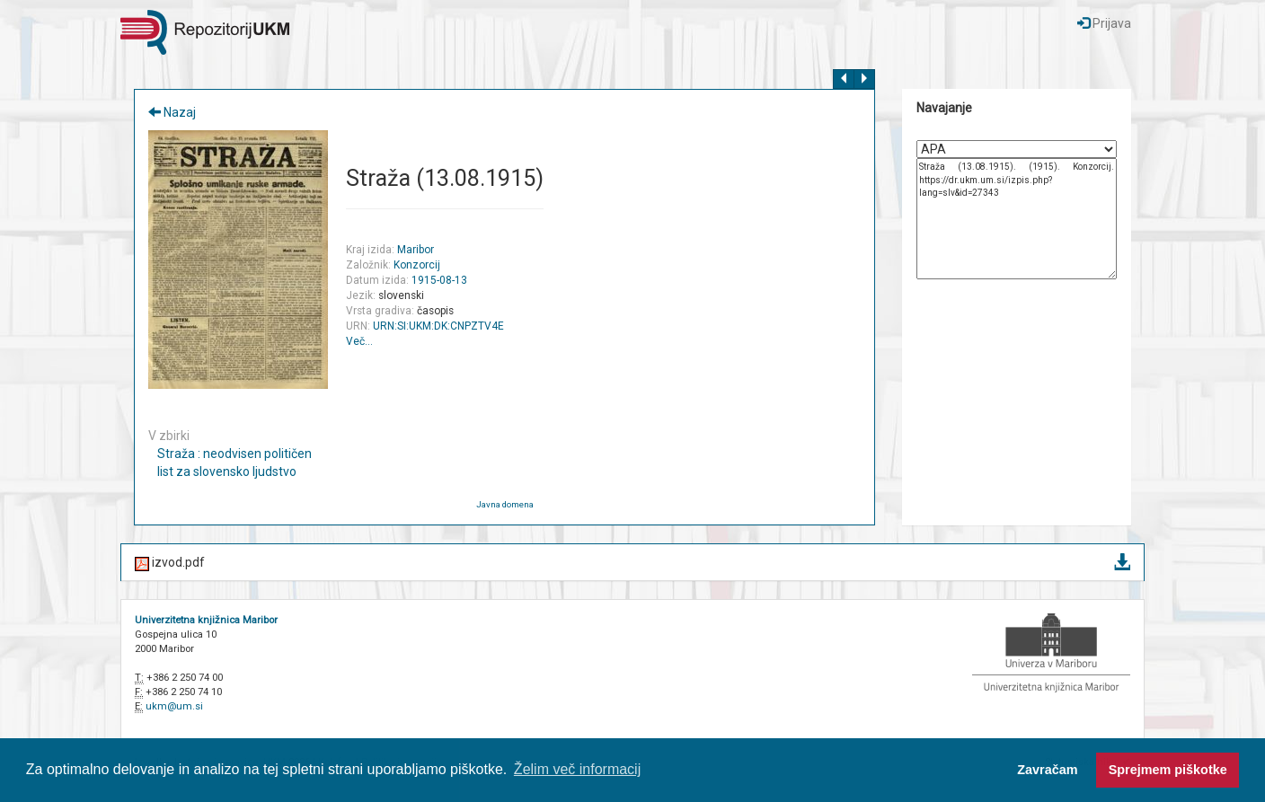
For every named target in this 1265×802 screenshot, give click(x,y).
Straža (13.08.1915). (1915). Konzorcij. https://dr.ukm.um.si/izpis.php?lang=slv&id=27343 (1016, 218)
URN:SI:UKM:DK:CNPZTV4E (438, 326)
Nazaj (172, 112)
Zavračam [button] (1047, 769)
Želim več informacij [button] (577, 769)
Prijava (1104, 23)
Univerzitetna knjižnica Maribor (206, 620)
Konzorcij (417, 265)
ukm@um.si (174, 706)
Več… (359, 341)
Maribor (415, 249)
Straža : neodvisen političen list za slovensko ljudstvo (234, 462)
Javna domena (505, 504)
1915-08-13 (439, 280)
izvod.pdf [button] (632, 563)
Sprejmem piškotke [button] (1168, 769)
